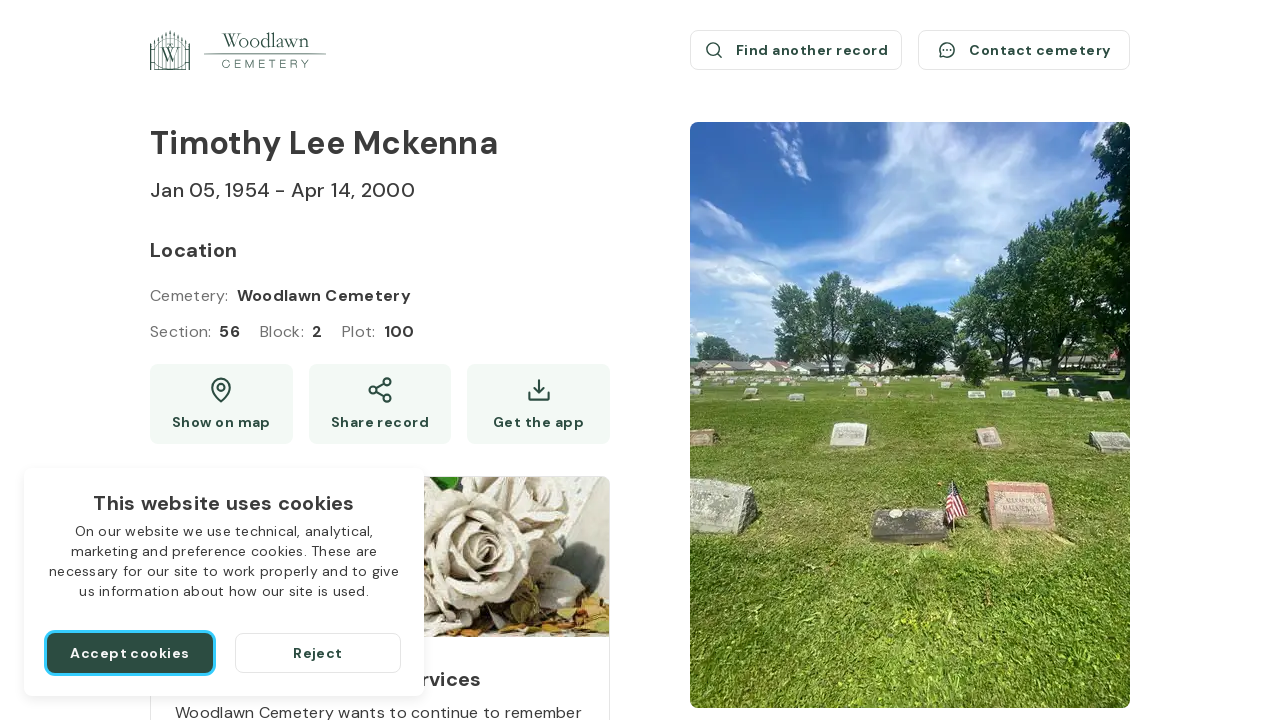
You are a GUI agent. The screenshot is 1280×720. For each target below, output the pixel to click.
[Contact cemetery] (1024, 50)
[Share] (380, 404)
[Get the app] (538, 404)
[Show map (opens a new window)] (221, 404)
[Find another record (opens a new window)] (796, 50)
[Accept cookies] (130, 653)
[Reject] (318, 653)
